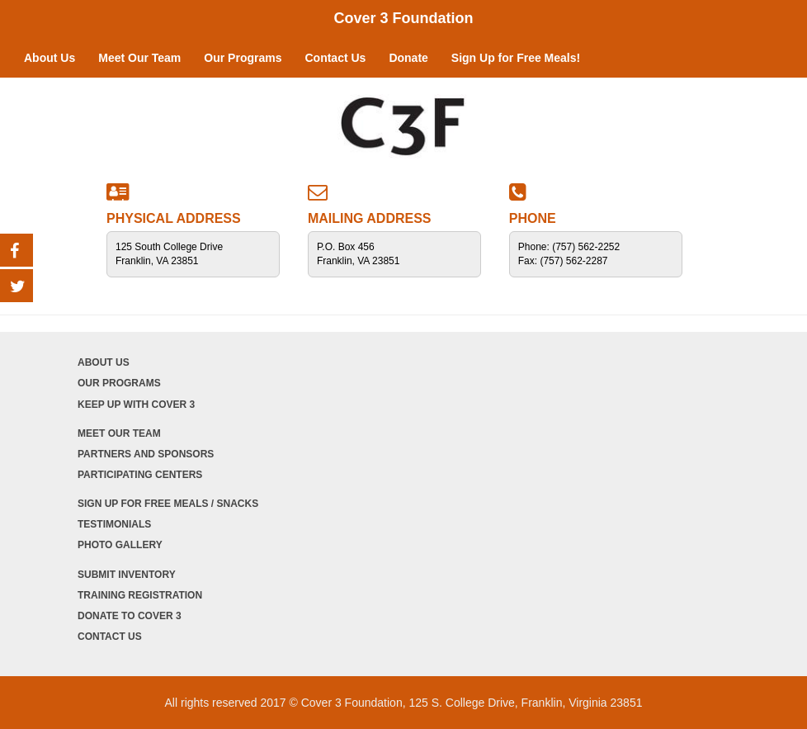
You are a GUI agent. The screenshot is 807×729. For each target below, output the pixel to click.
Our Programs (242, 57)
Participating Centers (140, 474)
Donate (408, 57)
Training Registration (140, 595)
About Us (49, 57)
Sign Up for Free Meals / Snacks (168, 503)
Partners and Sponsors (146, 454)
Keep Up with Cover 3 (136, 404)
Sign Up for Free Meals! (515, 57)
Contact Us (335, 57)
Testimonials (114, 524)
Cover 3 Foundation (403, 18)
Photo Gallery (120, 545)
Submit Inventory (127, 574)
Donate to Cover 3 (130, 616)
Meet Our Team (139, 57)
